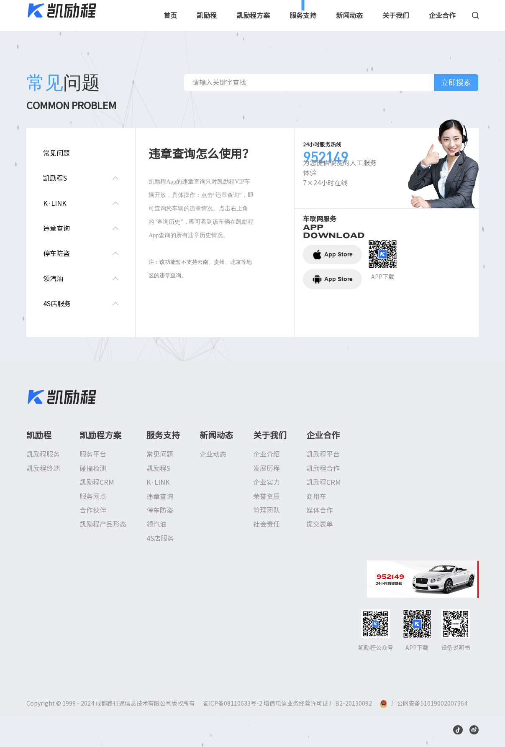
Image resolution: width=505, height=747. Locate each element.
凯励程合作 (323, 468)
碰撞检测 (92, 468)
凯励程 (207, 15)
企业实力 (266, 482)
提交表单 (319, 524)
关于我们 (395, 15)
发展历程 (266, 468)
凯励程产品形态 (102, 524)
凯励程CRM (96, 482)
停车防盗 (159, 510)
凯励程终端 (43, 468)
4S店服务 (160, 538)
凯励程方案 (253, 15)
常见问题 (159, 454)
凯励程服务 (43, 454)
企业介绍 (266, 454)
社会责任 (266, 524)
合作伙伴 (92, 510)
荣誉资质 (266, 496)
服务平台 (92, 454)
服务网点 (92, 496)
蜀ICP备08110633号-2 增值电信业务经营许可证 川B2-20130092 (287, 703)
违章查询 (159, 496)
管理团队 (266, 510)
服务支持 (303, 15)
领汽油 (156, 524)
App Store (332, 254)
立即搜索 (456, 82)
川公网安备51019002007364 (429, 703)
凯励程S (158, 468)
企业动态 (213, 454)
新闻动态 (349, 15)
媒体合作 (319, 510)
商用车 (316, 496)
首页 (170, 15)
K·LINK (158, 482)
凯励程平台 (323, 454)
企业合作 (442, 15)
